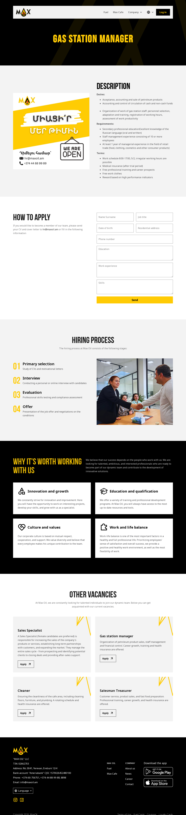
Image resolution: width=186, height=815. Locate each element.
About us (130, 768)
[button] (135, 12)
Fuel (105, 12)
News (128, 773)
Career (129, 779)
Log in (163, 12)
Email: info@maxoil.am (25, 782)
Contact (129, 784)
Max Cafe (118, 12)
